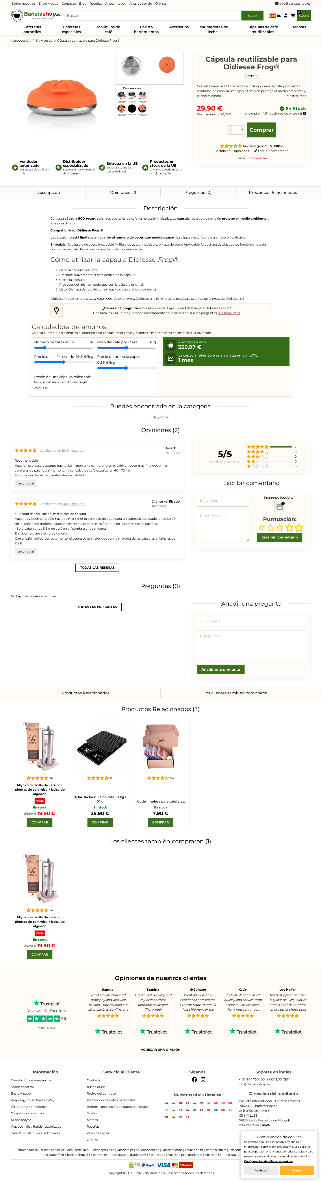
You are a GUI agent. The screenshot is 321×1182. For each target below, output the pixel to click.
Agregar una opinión (160, 1050)
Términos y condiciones (29, 1107)
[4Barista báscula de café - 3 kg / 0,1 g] (100, 746)
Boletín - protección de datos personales (118, 1107)
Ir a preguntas (229, 313)
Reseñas (96, 4)
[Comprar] (39, 822)
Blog (83, 4)
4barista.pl (125, 1150)
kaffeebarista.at (240, 1150)
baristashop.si (77, 1155)
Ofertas (161, 4)
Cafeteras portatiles (32, 29)
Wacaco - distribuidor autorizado (36, 1126)
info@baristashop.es (292, 4)
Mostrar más (296, 96)
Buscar (252, 15)
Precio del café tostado (54, 357)
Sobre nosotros (23, 4)
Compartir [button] (251, 75)
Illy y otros (44, 41)
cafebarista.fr (216, 1150)
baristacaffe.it (53, 1155)
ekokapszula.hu (79, 1150)
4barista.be (117, 1155)
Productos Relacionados (273, 192)
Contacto (69, 4)
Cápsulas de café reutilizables (262, 29)
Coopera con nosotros (28, 1113)
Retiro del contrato (101, 1093)
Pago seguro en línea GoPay (32, 1100)
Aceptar (297, 1170)
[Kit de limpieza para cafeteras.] (160, 746)
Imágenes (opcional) (279, 497)
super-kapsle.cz (53, 1150)
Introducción (21, 41)
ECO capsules (257, 158)
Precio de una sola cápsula (120, 357)
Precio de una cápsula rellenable (62, 379)
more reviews (46, 1027)
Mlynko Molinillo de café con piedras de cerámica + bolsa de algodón (40, 789)
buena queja (96, 1087)
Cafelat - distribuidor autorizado (35, 1133)
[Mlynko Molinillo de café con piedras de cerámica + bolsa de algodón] (40, 746)
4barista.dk (137, 1155)
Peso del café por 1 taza (117, 342)
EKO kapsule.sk (73, 451)
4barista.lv (213, 1155)
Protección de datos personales (111, 1100)
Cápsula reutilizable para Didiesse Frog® (88, 41)
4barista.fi (194, 1155)
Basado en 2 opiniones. (232, 151)
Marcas (299, 27)
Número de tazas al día (54, 342)
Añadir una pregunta (220, 669)
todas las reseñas (97, 568)
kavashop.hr (194, 1150)
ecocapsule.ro (103, 1150)
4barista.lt (231, 1155)
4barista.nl (99, 1155)
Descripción (48, 192)
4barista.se (157, 1155)
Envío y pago (49, 4)
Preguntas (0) (198, 192)
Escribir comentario (271, 151)
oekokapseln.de (147, 1150)
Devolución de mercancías (31, 1080)
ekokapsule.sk (28, 1150)
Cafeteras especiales (71, 29)
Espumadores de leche (212, 29)
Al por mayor (115, 4)
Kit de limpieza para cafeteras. (160, 801)
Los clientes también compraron (235, 693)
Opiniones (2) (123, 192)
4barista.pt (176, 1155)
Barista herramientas (146, 29)
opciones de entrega (285, 113)
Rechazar (261, 1170)
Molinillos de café (108, 29)
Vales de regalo (140, 4)
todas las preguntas (97, 607)
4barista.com (172, 1150)
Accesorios (179, 27)
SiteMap (93, 1113)
